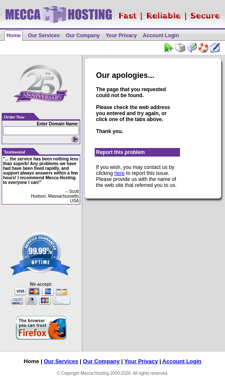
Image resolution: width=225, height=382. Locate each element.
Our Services (44, 35)
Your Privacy (121, 35)
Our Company (82, 35)
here (119, 173)
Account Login (161, 35)
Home (13, 35)
